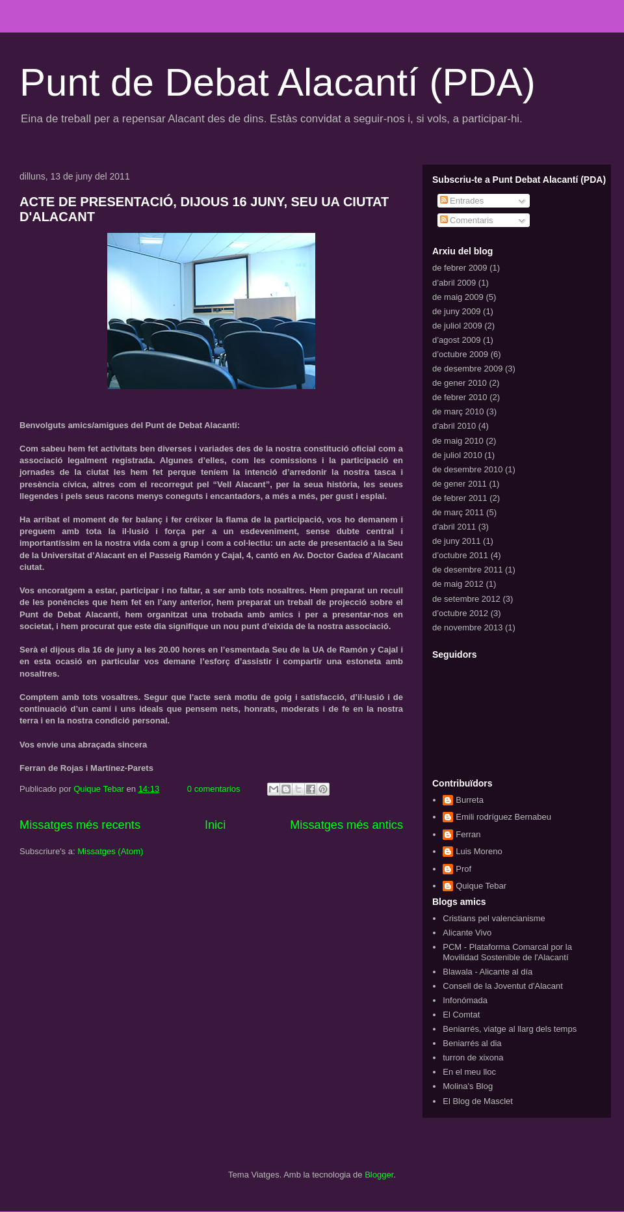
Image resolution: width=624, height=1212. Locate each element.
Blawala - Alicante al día (487, 971)
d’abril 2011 (454, 527)
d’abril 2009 (454, 283)
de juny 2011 (456, 541)
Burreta (470, 800)
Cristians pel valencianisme (494, 918)
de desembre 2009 (467, 368)
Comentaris (466, 220)
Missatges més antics (346, 824)
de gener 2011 (459, 484)
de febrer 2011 (460, 498)
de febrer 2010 (460, 397)
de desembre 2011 (467, 569)
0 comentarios (213, 789)
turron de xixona (473, 1057)
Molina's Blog (468, 1086)
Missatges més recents (80, 824)
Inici (215, 824)
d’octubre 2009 (460, 354)
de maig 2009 (458, 297)
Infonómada (465, 1000)
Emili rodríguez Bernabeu (503, 817)
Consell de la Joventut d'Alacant (503, 986)
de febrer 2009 (460, 268)
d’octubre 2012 (460, 613)
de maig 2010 (458, 441)
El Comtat (461, 1014)
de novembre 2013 (467, 627)
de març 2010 (458, 411)
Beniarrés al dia (472, 1043)
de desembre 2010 (467, 469)
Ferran (468, 834)
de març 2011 (458, 512)
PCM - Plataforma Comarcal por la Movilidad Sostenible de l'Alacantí (507, 952)
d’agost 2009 (456, 340)
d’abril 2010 (454, 426)
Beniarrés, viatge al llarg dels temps (510, 1029)
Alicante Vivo (467, 932)
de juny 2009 (456, 311)
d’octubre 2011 (460, 555)
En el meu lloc (469, 1072)
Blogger (379, 1174)
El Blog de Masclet (478, 1101)
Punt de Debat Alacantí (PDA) (278, 82)
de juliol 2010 (457, 455)
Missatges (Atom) (110, 851)
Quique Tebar (99, 789)
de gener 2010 (459, 383)
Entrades (462, 201)
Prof (463, 869)
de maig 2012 (458, 584)
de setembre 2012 (466, 599)
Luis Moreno (479, 851)
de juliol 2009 (457, 325)
